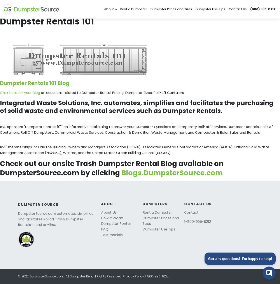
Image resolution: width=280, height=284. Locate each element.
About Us (109, 212)
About (109, 9)
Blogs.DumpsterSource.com (172, 173)
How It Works (112, 218)
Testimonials (112, 234)
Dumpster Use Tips (210, 9)
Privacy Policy (133, 276)
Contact (191, 212)
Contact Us (238, 9)
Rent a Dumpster (133, 9)
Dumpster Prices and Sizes (171, 9)
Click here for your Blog (20, 92)
